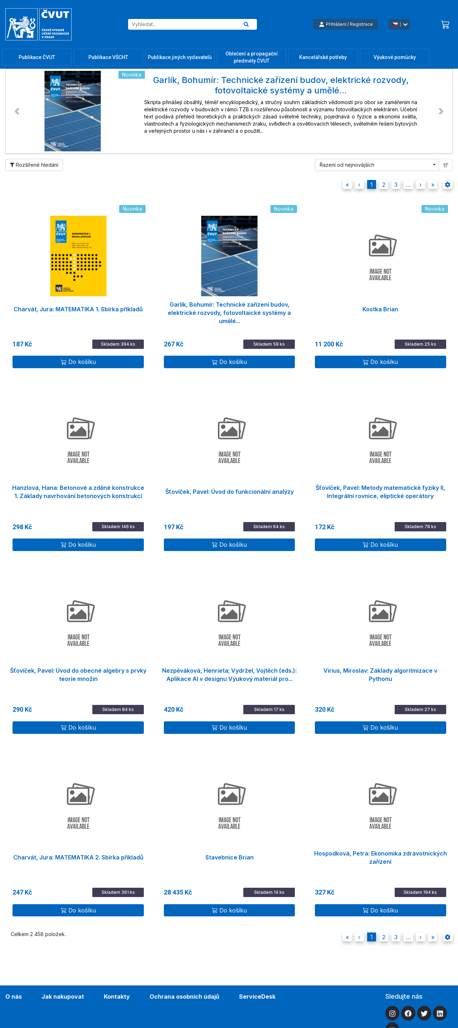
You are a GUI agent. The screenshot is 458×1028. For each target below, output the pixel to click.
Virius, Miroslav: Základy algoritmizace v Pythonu (380, 674)
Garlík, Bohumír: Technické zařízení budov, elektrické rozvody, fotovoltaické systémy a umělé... (229, 309)
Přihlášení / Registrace (345, 24)
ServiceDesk (257, 996)
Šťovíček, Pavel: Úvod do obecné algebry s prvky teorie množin (78, 674)
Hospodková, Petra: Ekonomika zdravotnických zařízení (380, 857)
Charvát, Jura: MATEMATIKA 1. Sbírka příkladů (78, 309)
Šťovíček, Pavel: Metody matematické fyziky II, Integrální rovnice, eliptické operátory (380, 492)
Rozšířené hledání (34, 165)
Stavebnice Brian (229, 857)
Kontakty (117, 996)
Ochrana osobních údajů (184, 996)
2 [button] (383, 184)
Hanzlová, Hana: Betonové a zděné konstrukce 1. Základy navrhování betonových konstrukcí (78, 492)
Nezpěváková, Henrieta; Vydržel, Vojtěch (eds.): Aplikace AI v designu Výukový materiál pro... (229, 674)
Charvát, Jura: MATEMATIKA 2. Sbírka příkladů (78, 857)
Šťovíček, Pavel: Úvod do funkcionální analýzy (229, 491)
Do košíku (78, 361)
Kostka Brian (380, 309)
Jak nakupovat (63, 996)
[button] (17, 111)
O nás (13, 996)
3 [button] (396, 184)
